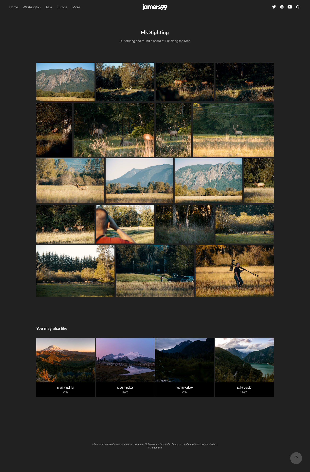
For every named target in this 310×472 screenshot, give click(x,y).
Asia (49, 7)
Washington (32, 7)
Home (13, 7)
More (76, 7)
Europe (62, 7)
